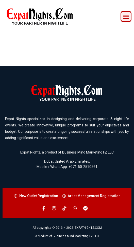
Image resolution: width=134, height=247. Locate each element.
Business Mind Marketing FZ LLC (88, 152)
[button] (126, 16)
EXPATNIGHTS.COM (88, 228)
